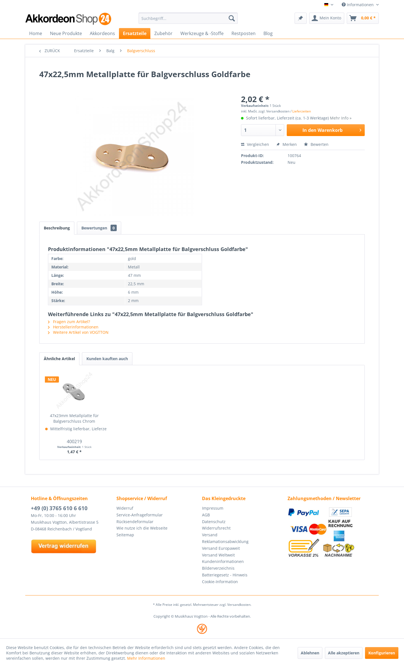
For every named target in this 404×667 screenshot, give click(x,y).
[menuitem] (188, 18)
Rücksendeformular (134, 521)
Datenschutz (214, 521)
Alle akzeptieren (343, 653)
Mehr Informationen (146, 658)
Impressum (212, 508)
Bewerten (316, 144)
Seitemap (125, 534)
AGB (206, 515)
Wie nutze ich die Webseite (141, 528)
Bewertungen (99, 228)
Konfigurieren (381, 653)
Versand (209, 534)
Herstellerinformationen (73, 327)
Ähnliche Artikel (59, 358)
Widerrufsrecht (216, 528)
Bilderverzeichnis (218, 568)
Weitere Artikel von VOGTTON (78, 332)
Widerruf (124, 508)
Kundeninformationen (223, 561)
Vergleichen (255, 144)
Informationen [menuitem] (358, 4)
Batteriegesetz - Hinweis (224, 575)
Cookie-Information (220, 581)
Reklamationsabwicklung (225, 541)
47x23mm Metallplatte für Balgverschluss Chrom (74, 418)
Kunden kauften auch (107, 358)
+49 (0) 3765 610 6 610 (59, 508)
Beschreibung (57, 228)
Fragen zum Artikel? (69, 321)
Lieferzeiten (301, 111)
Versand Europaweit (221, 548)
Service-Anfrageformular (139, 515)
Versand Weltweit (218, 555)
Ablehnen (310, 653)
